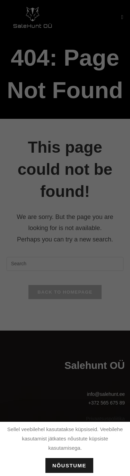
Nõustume (69, 465)
